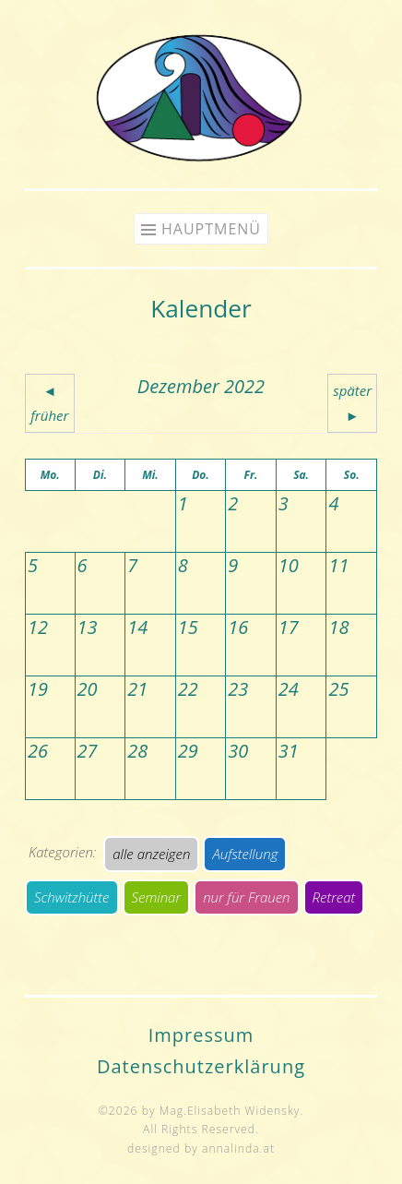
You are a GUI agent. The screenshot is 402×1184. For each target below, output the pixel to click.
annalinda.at (238, 1148)
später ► (352, 403)
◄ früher (49, 403)
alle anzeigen (151, 853)
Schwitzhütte (72, 897)
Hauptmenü (211, 229)
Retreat (334, 897)
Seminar (157, 897)
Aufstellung (245, 853)
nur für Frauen (246, 897)
